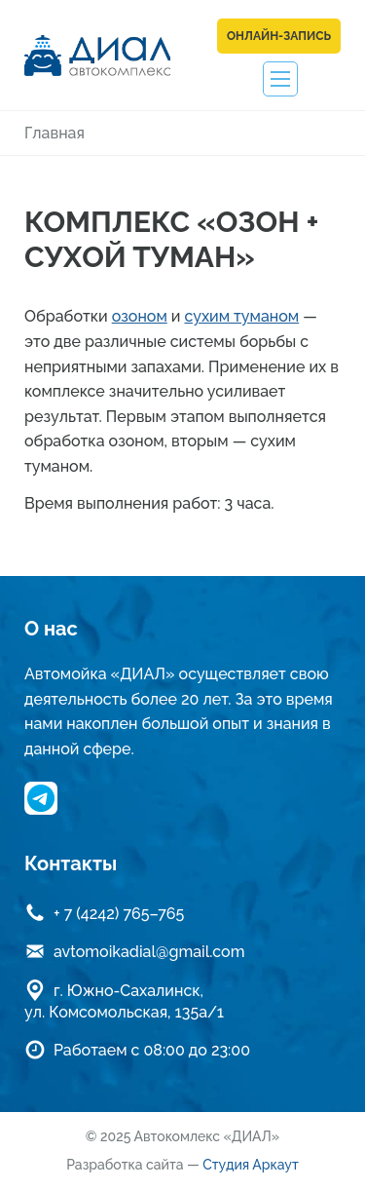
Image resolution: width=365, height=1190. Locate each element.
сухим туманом (241, 316)
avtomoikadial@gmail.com (149, 951)
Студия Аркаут (250, 1164)
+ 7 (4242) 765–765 (119, 913)
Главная (54, 133)
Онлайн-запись (279, 36)
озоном (139, 316)
